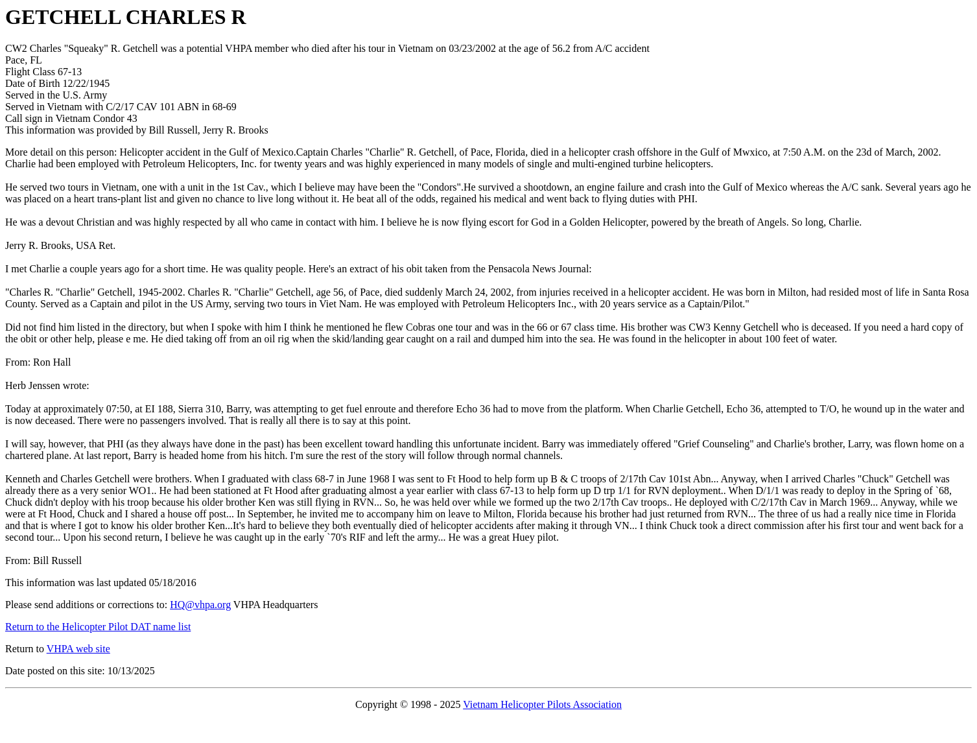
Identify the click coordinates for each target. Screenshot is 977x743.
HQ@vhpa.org (200, 604)
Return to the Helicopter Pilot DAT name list (98, 626)
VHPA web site (78, 648)
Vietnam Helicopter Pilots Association (542, 704)
